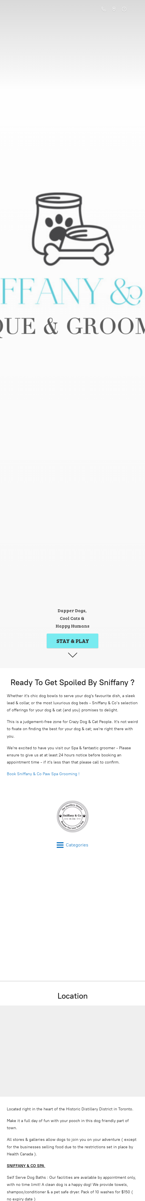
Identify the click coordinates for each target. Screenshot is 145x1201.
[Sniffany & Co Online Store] (72, 816)
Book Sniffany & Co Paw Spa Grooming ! (43, 774)
